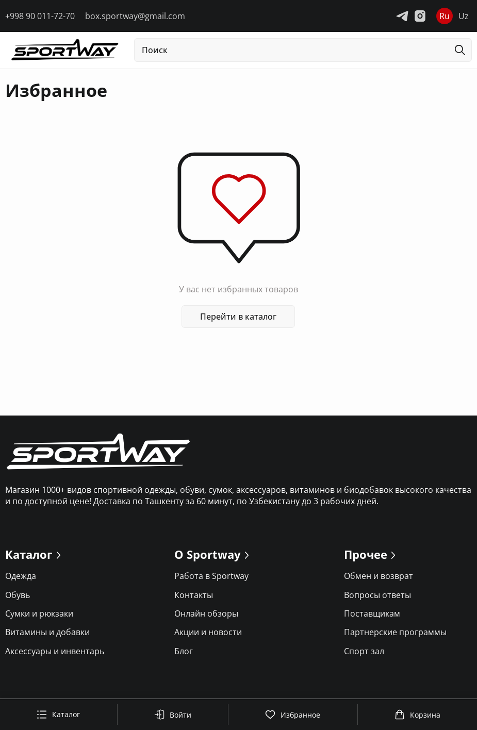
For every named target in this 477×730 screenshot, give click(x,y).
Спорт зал (364, 651)
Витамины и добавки (47, 632)
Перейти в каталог (239, 316)
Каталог (58, 714)
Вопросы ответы (377, 595)
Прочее (365, 554)
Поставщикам (372, 613)
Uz (463, 16)
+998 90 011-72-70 (40, 16)
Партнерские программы (395, 632)
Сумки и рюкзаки (39, 613)
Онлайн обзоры (206, 613)
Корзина (417, 714)
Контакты (193, 595)
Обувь (17, 595)
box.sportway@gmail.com (135, 16)
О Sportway (207, 554)
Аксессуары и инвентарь (54, 651)
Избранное (292, 714)
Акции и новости (208, 632)
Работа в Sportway (211, 576)
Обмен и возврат (378, 576)
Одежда (20, 576)
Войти (172, 714)
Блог (183, 651)
